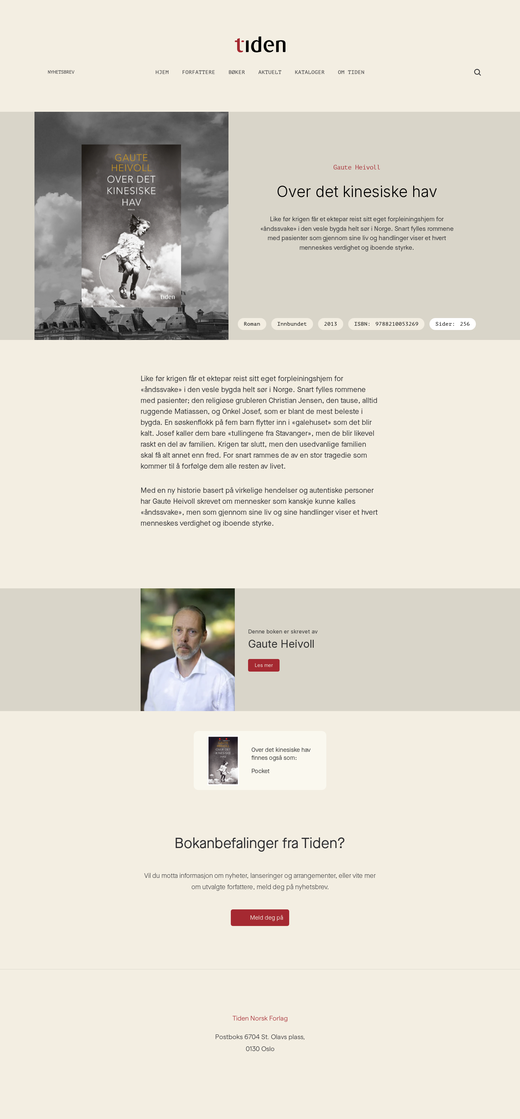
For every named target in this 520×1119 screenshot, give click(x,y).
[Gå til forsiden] (260, 44)
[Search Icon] (477, 72)
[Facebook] (268, 1068)
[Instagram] (252, 1068)
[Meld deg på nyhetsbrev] (55, 72)
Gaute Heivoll (357, 167)
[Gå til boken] (260, 760)
